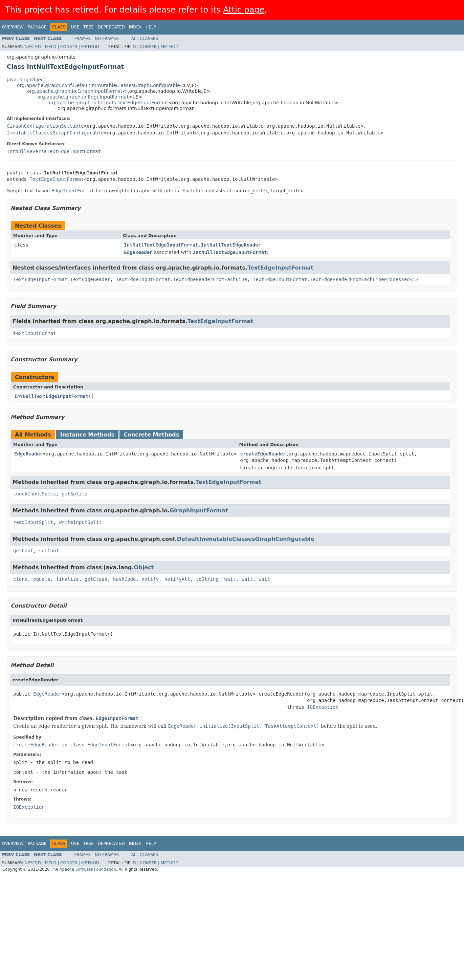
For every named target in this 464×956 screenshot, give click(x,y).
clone (20, 579)
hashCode (124, 579)
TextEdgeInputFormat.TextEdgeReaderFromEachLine (181, 279)
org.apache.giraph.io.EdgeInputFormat (83, 97)
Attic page (243, 10)
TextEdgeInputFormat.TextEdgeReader (61, 279)
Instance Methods (87, 434)
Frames (82, 38)
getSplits (74, 493)
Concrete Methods (151, 434)
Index (135, 27)
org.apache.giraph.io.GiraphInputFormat (75, 91)
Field (50, 46)
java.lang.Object (26, 79)
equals (41, 579)
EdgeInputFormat (117, 718)
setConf (49, 550)
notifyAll (177, 579)
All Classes (144, 38)
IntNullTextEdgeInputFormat (51, 396)
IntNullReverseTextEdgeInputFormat (54, 151)
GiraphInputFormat (199, 510)
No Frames (107, 38)
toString (207, 579)
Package (37, 27)
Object (144, 567)
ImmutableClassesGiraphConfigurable (55, 132)
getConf (23, 550)
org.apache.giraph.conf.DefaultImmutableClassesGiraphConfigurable (98, 85)
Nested (32, 46)
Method (90, 46)
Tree (88, 27)
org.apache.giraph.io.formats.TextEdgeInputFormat (107, 102)
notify (150, 579)
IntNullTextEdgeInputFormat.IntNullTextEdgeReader (192, 245)
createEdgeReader (263, 453)
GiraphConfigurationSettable (45, 126)
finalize (67, 579)
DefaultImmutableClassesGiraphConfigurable (245, 539)
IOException (322, 707)
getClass (96, 579)
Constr (68, 46)
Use (75, 27)
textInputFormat (34, 333)
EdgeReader (28, 453)
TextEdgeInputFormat (56, 179)
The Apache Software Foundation (83, 869)
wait (230, 579)
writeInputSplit (80, 522)
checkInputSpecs (34, 493)
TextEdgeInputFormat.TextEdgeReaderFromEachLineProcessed (331, 279)
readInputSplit (33, 522)
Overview (13, 27)
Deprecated (111, 27)
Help (151, 27)
